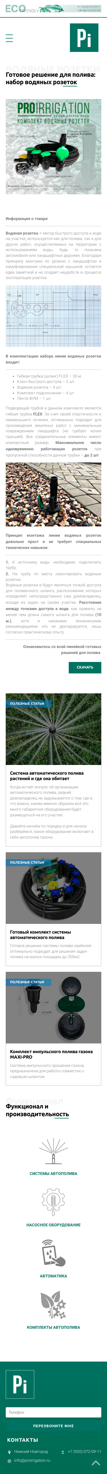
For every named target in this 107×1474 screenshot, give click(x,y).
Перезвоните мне (53, 1426)
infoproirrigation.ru (32, 1460)
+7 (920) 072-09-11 (84, 1451)
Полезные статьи (27, 704)
